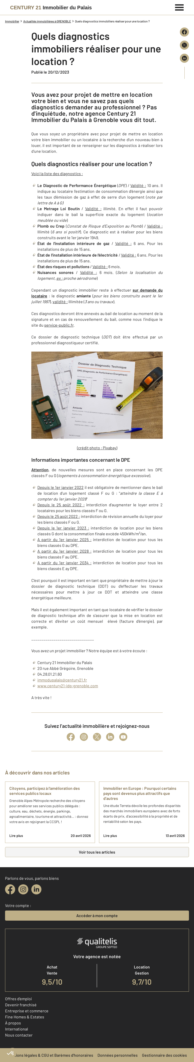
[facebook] (10, 889)
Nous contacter (19, 1035)
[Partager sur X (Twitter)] (184, 45)
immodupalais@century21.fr (62, 679)
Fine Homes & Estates (24, 1016)
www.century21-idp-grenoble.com (67, 685)
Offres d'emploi (18, 998)
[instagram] (23, 889)
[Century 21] (51, 7)
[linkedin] (36, 889)
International (16, 1028)
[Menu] (179, 7)
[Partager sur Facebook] (184, 32)
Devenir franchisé (21, 1004)
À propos (13, 1022)
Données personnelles (118, 1055)
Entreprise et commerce (26, 1010)
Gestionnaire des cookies (164, 1055)
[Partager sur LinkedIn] (184, 58)
